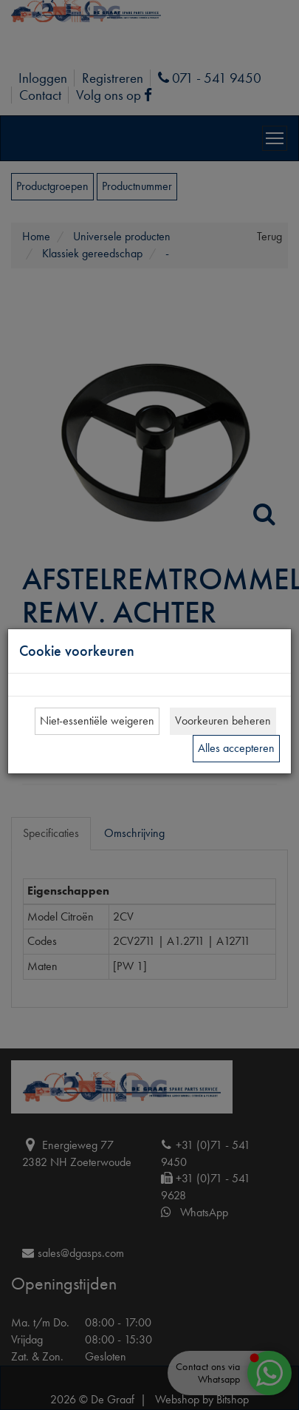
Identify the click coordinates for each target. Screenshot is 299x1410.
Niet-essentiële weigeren (97, 720)
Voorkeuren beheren (223, 720)
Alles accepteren (236, 748)
